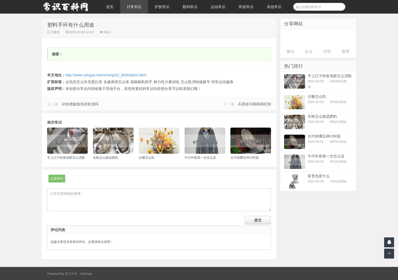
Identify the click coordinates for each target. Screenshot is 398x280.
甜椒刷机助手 (141, 82)
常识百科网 (68, 7)
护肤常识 (162, 7)
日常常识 (134, 7)
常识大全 (71, 274)
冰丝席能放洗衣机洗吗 (80, 104)
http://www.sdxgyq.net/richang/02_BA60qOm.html (105, 75)
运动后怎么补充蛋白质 (83, 82)
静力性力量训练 (166, 82)
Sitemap (86, 274)
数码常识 (190, 7)
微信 (290, 51)
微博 (345, 51)
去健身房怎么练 (116, 82)
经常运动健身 (222, 82)
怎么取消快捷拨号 (195, 82)
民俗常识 (246, 7)
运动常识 (218, 7)
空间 (327, 51)
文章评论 (57, 178)
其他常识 (274, 7)
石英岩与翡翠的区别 (254, 104)
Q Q (308, 51)
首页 (109, 7)
